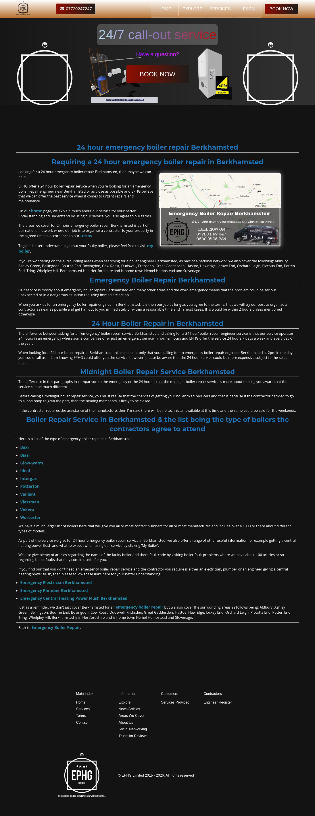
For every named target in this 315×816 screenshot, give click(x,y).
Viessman (29, 502)
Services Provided (175, 702)
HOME (164, 8)
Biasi (25, 455)
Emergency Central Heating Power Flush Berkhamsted (73, 598)
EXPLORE (192, 8)
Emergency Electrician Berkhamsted (56, 582)
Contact (82, 722)
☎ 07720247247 (76, 8)
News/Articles (129, 709)
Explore (125, 702)
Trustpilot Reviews (133, 736)
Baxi (24, 447)
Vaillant (28, 494)
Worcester (30, 517)
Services (83, 709)
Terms (81, 715)
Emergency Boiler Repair (55, 627)
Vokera (27, 509)
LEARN (248, 8)
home (36, 210)
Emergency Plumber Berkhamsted (54, 590)
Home (81, 702)
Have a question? (157, 54)
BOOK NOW (281, 8)
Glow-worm (31, 463)
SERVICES (220, 8)
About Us (126, 722)
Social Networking (133, 729)
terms (86, 235)
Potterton (30, 486)
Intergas (28, 478)
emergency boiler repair (139, 607)
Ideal (25, 470)
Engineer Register (218, 702)
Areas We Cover (131, 715)
